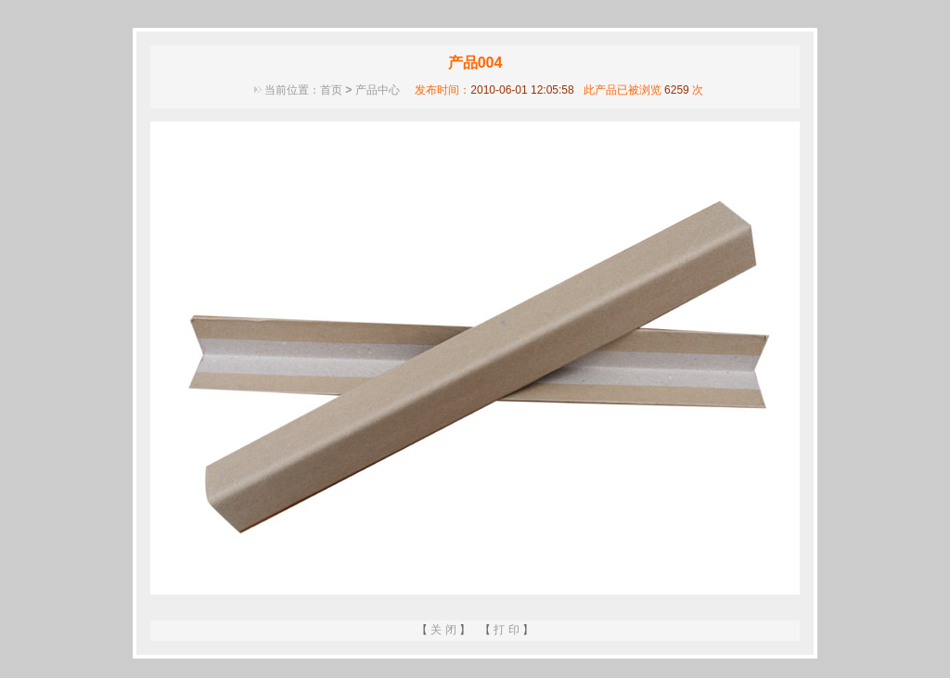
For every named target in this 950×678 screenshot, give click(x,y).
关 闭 (443, 629)
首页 (331, 89)
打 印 (506, 629)
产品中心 (377, 89)
